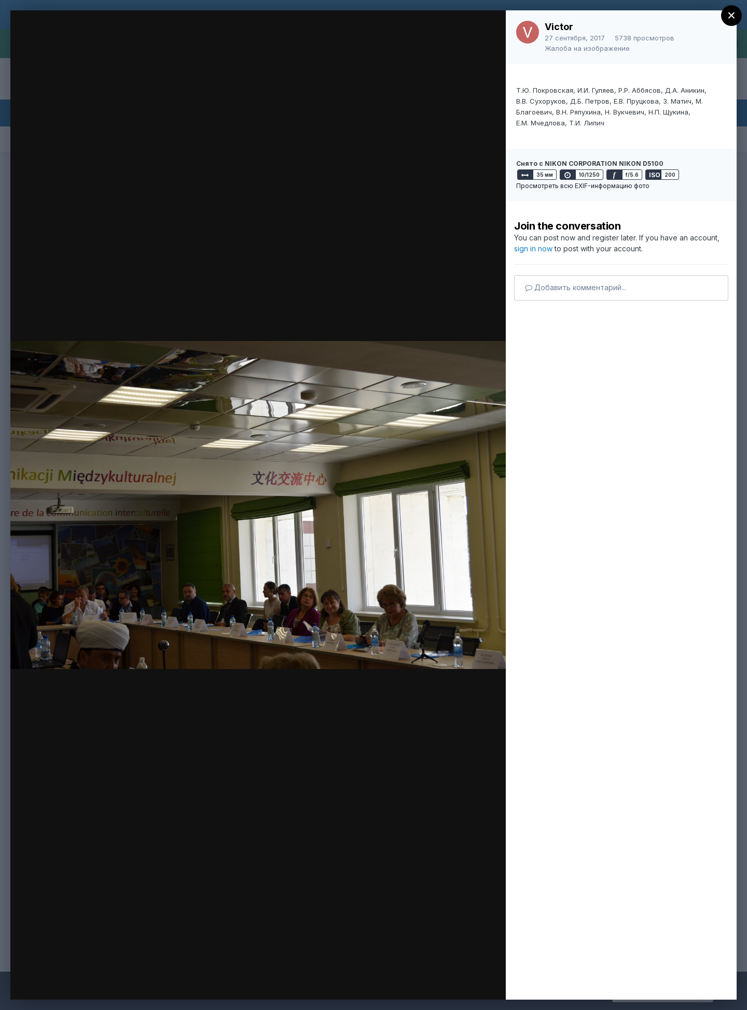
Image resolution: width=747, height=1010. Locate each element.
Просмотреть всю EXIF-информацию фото (582, 186)
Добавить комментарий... (575, 287)
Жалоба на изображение (587, 48)
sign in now (533, 248)
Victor (559, 26)
